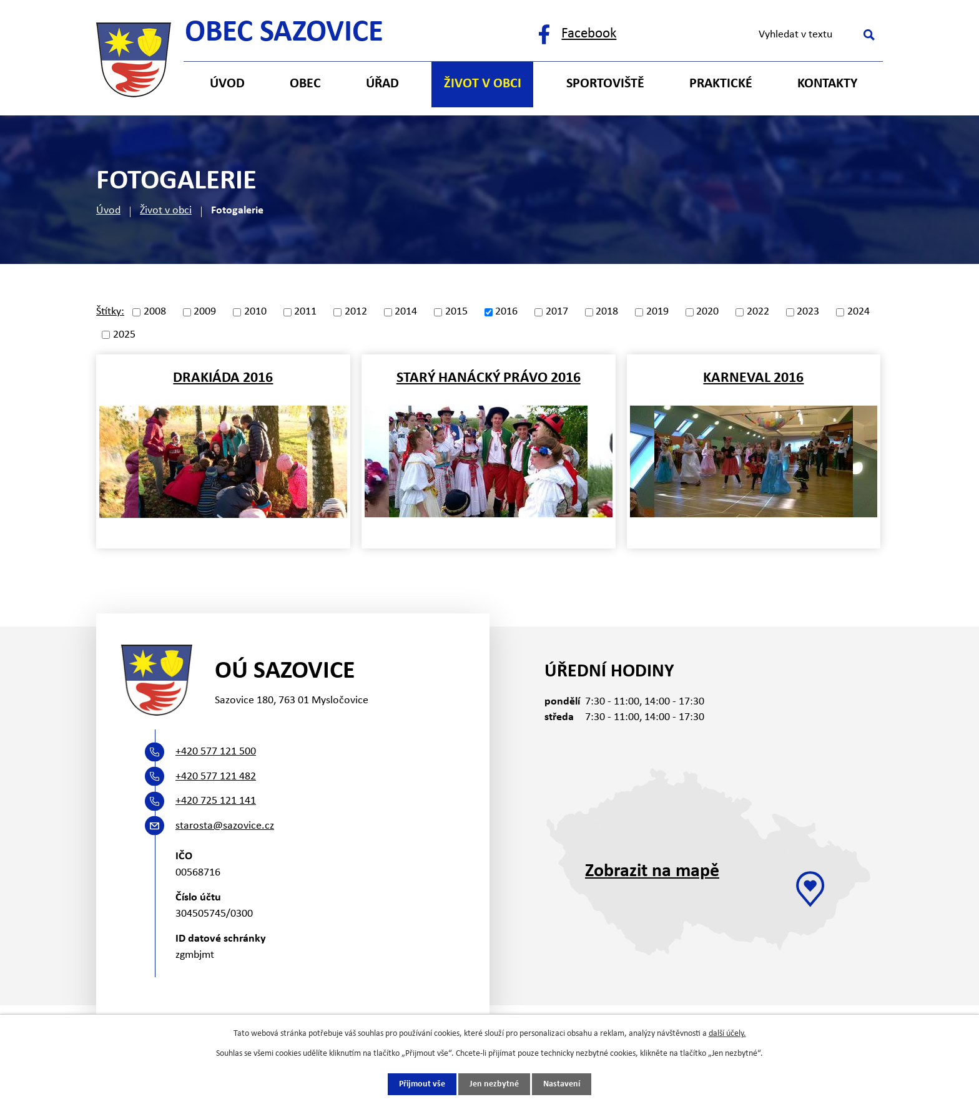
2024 (858, 312)
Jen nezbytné (494, 1084)
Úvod (108, 211)
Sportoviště (605, 83)
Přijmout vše (422, 1084)
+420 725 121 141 (215, 801)
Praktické (720, 83)
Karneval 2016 (753, 378)
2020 (707, 312)
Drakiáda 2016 (223, 378)
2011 (305, 312)
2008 (155, 312)
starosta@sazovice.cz (224, 826)
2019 (657, 312)
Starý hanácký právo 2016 (488, 378)
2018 (607, 312)
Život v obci (166, 211)
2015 (456, 312)
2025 (124, 335)
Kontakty (827, 83)
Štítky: (110, 312)
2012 (356, 312)
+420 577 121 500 (215, 752)
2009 (205, 312)
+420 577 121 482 (215, 777)
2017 (557, 312)
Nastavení (561, 1084)
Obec (305, 83)
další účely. (727, 1033)
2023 (808, 312)
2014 (406, 312)
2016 (506, 312)
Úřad (382, 83)
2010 (255, 312)
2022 (758, 312)
